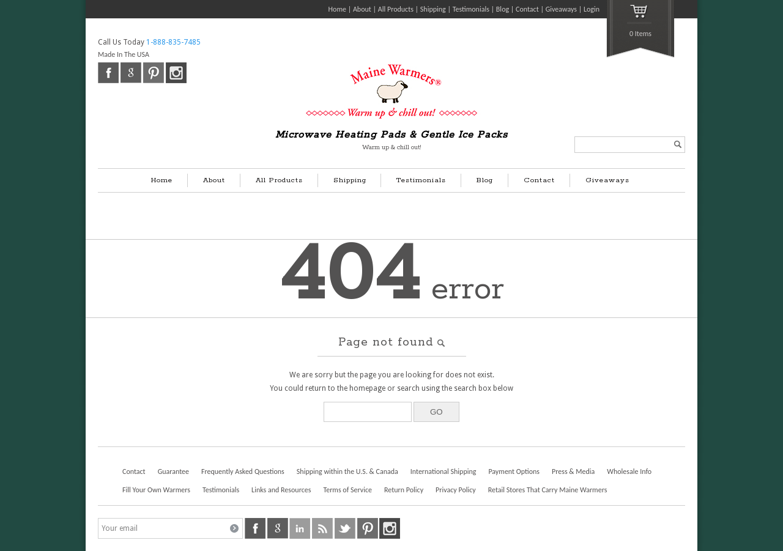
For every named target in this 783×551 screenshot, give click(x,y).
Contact (527, 9)
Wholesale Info (629, 471)
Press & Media (573, 471)
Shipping (433, 9)
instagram (176, 72)
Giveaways (561, 9)
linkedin (299, 528)
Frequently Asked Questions (242, 471)
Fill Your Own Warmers (156, 490)
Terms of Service (347, 490)
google (131, 72)
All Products (396, 9)
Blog (502, 9)
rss (322, 528)
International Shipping (443, 471)
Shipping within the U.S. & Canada (347, 471)
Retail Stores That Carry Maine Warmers (547, 490)
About (362, 9)
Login (591, 9)
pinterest (153, 72)
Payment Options (514, 471)
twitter (345, 528)
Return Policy (403, 490)
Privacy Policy (456, 490)
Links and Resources (281, 490)
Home (337, 9)
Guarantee (173, 471)
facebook (108, 72)
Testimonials (471, 9)
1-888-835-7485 (173, 42)
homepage (367, 388)
